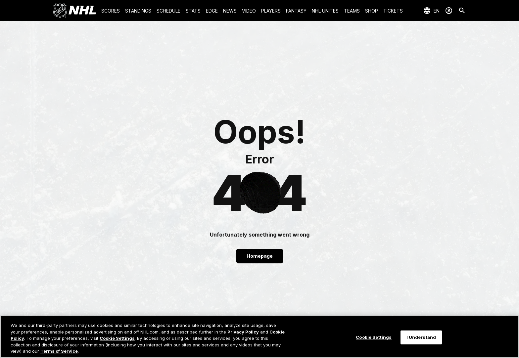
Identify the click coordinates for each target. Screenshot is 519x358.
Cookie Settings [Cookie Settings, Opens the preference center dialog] (374, 337)
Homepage (260, 256)
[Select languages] (431, 11)
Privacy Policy (243, 332)
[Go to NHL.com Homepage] (74, 11)
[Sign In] (449, 11)
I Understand (421, 337)
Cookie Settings (117, 338)
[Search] (462, 11)
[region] (259, 337)
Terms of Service (59, 351)
